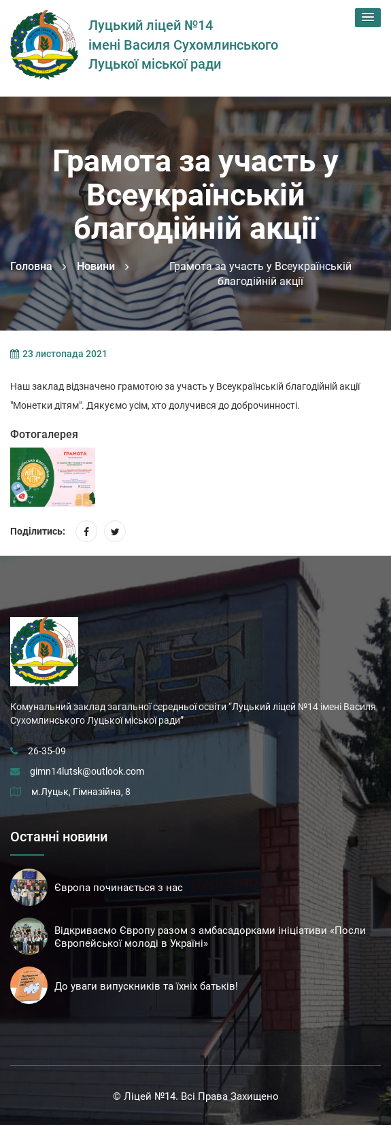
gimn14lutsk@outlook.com (87, 771)
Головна (31, 266)
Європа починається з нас (118, 887)
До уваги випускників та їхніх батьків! (146, 986)
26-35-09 (47, 750)
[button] (368, 17)
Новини (96, 266)
